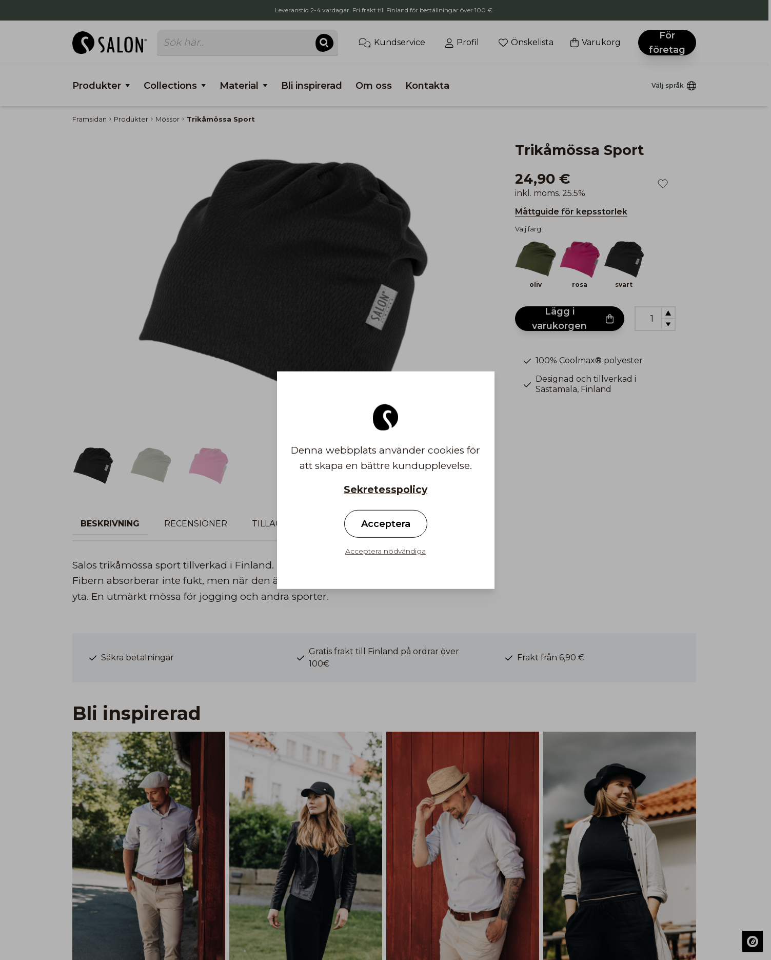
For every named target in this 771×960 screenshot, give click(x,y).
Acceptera (385, 524)
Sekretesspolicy (385, 489)
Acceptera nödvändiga (385, 551)
